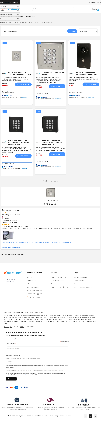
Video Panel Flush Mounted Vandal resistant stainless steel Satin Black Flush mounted (83, 79)
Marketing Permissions (13, 355)
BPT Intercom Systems (15, 16)
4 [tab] (49, 245)
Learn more (28, 374)
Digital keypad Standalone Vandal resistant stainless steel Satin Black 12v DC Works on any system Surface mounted (50, 148)
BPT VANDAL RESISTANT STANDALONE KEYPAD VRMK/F (19, 73)
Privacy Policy (31, 370)
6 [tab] (55, 245)
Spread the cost (8, 92)
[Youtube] (95, 416)
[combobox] (53, 9)
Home (3, 16)
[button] (97, 9)
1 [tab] (40, 245)
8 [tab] (61, 245)
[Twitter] (90, 416)
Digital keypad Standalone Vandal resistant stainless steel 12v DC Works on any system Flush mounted (16, 79)
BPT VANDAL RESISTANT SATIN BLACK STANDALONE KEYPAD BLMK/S (52, 142)
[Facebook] (85, 416)
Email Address (11, 344)
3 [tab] (46, 245)
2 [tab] (43, 245)
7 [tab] (58, 245)
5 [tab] (52, 245)
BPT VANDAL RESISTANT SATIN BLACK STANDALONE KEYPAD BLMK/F (18, 142)
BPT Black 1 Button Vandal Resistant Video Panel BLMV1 (86, 73)
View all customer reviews (12, 247)
